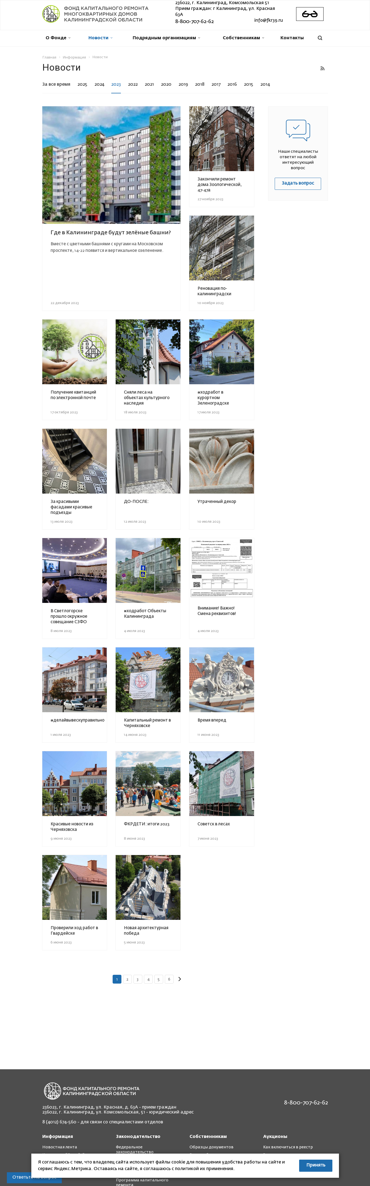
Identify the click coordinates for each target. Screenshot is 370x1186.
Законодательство (138, 1137)
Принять (315, 1165)
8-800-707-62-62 (194, 21)
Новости (100, 38)
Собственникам (243, 38)
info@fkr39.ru (268, 20)
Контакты (292, 38)
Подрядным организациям (166, 38)
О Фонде (58, 38)
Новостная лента (59, 1147)
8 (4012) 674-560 (59, 1122)
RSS (322, 68)
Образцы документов (211, 1147)
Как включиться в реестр (288, 1147)
